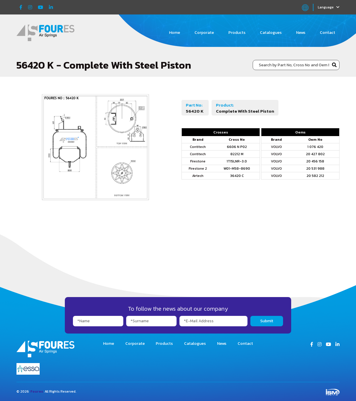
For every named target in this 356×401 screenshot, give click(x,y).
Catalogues (271, 33)
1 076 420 (315, 146)
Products (236, 33)
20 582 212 (315, 175)
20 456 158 (315, 161)
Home (174, 33)
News (300, 33)
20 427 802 (315, 154)
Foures (36, 391)
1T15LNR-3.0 (237, 161)
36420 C (237, 175)
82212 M (236, 154)
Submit (266, 321)
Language (329, 7)
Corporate (204, 33)
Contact (327, 33)
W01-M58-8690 (236, 168)
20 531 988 (315, 168)
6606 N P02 (237, 146)
